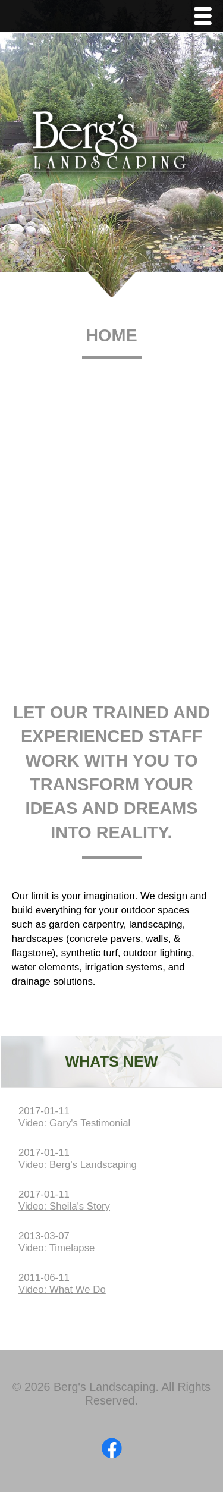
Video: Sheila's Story (64, 1206)
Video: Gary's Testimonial (74, 1123)
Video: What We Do (62, 1289)
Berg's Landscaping (111, 146)
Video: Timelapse (56, 1248)
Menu (206, 17)
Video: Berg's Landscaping (77, 1164)
